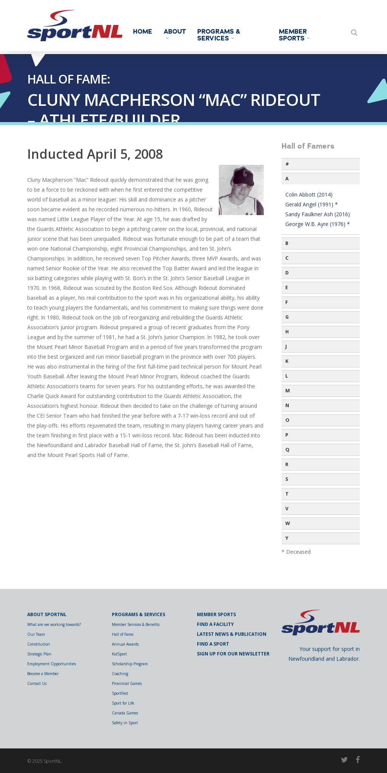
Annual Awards (125, 644)
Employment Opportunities (51, 663)
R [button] (286, 464)
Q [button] (287, 449)
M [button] (287, 390)
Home (148, 31)
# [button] (287, 164)
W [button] (287, 523)
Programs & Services (224, 35)
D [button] (287, 273)
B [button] (286, 243)
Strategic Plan (39, 654)
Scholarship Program (130, 663)
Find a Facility (215, 624)
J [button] (286, 346)
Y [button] (286, 538)
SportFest (120, 693)
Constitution (38, 644)
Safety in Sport (125, 722)
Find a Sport (213, 644)
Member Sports (297, 35)
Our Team (36, 634)
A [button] (287, 178)
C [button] (286, 258)
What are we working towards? (54, 624)
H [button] (287, 331)
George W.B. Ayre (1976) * (317, 224)
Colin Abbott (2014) (309, 194)
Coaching (120, 673)
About (180, 33)
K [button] (286, 361)
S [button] (286, 479)
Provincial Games (127, 683)
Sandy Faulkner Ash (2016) (317, 214)
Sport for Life (123, 703)
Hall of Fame (122, 634)
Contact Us (36, 683)
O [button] (287, 420)
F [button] (286, 302)
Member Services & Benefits (135, 624)
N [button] (287, 405)
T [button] (287, 494)
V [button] (286, 508)
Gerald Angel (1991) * (311, 204)
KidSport (119, 654)
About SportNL (47, 614)
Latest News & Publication (231, 634)
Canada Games (125, 713)
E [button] (286, 287)
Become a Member (43, 673)
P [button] (286, 435)
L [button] (286, 376)
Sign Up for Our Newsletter (233, 654)
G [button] (287, 317)
